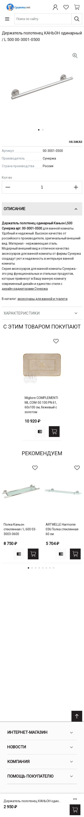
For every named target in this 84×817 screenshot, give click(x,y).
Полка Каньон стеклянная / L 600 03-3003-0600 (20, 529)
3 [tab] (35, 568)
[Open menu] (7, 19)
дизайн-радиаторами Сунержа (25, 288)
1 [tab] (28, 568)
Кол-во (7, 177)
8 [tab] (53, 568)
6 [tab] (46, 568)
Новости (40, 747)
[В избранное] (56, 341)
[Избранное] (66, 7)
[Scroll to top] (76, 716)
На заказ (75, 142)
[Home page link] (17, 7)
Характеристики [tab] (41, 313)
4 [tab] (39, 568)
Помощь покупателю (40, 776)
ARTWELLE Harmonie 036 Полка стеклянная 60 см (62, 529)
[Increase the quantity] (76, 187)
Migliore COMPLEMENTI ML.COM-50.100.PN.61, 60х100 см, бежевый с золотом (41, 405)
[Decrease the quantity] (8, 187)
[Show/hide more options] (75, 799)
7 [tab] (50, 568)
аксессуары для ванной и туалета (42, 299)
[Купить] (75, 809)
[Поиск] (76, 19)
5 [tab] (42, 568)
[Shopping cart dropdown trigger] (76, 7)
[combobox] (48, 19)
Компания (40, 761)
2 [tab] (32, 568)
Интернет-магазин (40, 732)
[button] (40, 132)
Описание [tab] (41, 209)
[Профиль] (55, 7)
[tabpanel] (42, 388)
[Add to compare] (39, 431)
